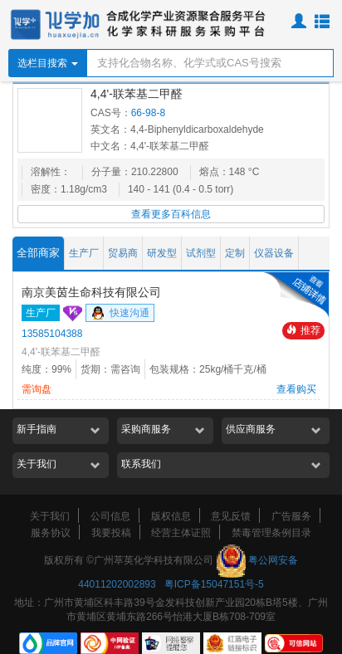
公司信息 (110, 516)
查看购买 (296, 389)
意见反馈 (231, 516)
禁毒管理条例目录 (271, 533)
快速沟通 (119, 313)
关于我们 (50, 516)
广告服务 (291, 516)
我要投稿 (111, 533)
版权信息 (171, 516)
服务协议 (51, 533)
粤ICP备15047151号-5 (214, 584)
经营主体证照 (181, 533)
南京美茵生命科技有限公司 (91, 292)
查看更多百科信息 (171, 214)
